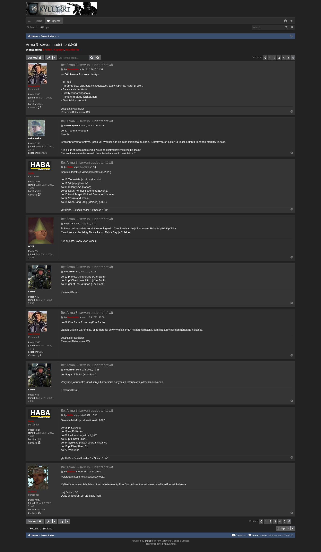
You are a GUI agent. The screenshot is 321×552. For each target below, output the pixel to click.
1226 (37, 143)
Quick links (30, 21)
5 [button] (288, 58)
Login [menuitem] (292, 21)
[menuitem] (285, 20)
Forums (55, 21)
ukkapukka (34, 138)
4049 (37, 499)
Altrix (31, 245)
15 (36, 251)
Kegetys (59, 49)
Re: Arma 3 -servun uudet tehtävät (87, 65)
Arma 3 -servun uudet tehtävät (51, 44)
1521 (37, 181)
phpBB (148, 540)
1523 (37, 94)
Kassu (31, 291)
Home (38, 21)
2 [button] (274, 58)
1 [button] (269, 58)
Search (33, 27)
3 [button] (279, 58)
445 (37, 296)
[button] (265, 57)
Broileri (47, 49)
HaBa (31, 173)
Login (46, 27)
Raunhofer (72, 49)
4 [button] (284, 58)
